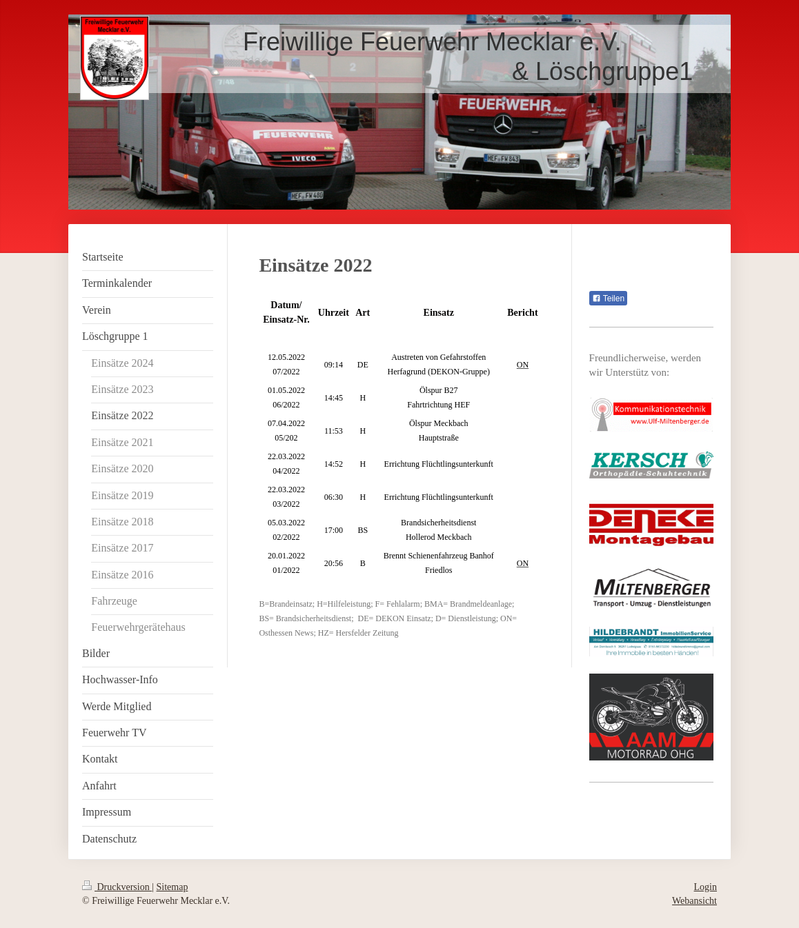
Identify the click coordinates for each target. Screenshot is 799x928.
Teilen (608, 298)
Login (705, 887)
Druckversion (117, 887)
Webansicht (694, 901)
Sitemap (172, 887)
